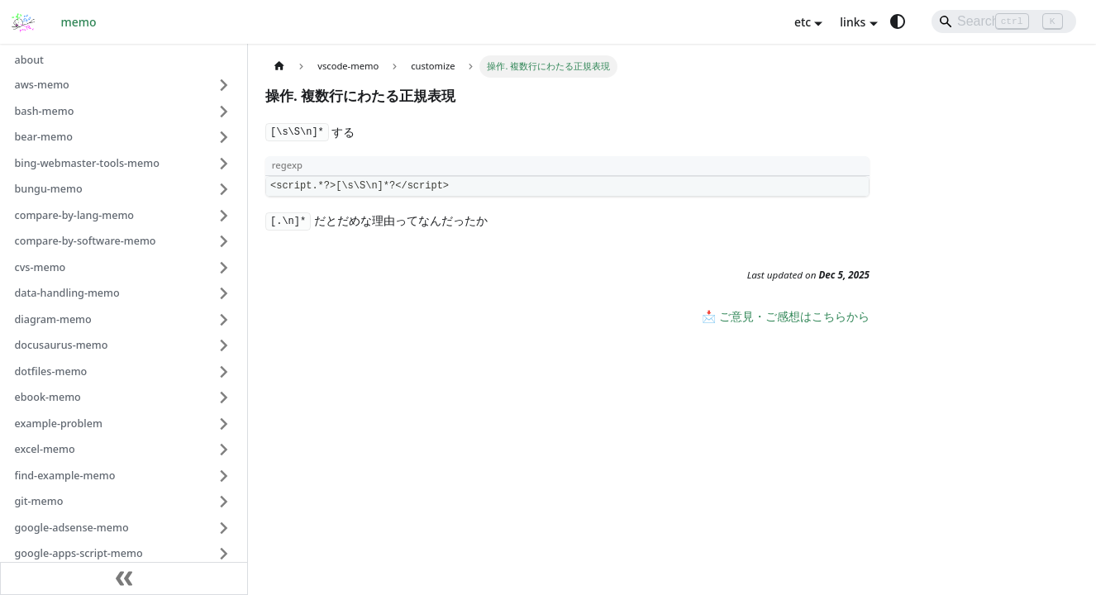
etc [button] (802, 22)
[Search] (1004, 21)
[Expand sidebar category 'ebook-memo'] (224, 397)
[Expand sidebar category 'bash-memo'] (224, 111)
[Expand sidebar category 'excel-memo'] (224, 449)
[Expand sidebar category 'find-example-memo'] (224, 476)
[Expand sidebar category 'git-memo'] (224, 501)
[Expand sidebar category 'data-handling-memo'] (224, 293)
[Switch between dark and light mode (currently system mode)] (897, 21)
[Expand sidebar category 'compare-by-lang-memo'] (224, 215)
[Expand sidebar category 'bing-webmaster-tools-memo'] (224, 163)
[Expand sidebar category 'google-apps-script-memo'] (224, 553)
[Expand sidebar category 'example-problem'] (224, 424)
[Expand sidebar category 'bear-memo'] (224, 137)
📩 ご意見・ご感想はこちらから (786, 316)
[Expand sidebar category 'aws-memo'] (224, 85)
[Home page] (279, 66)
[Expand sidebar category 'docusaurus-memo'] (224, 345)
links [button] (852, 22)
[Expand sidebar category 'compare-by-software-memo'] (224, 241)
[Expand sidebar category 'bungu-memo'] (224, 189)
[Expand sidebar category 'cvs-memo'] (224, 267)
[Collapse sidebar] (124, 578)
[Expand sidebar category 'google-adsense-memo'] (224, 528)
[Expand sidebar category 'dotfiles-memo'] (224, 371)
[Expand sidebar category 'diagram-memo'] (224, 319)
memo (79, 22)
